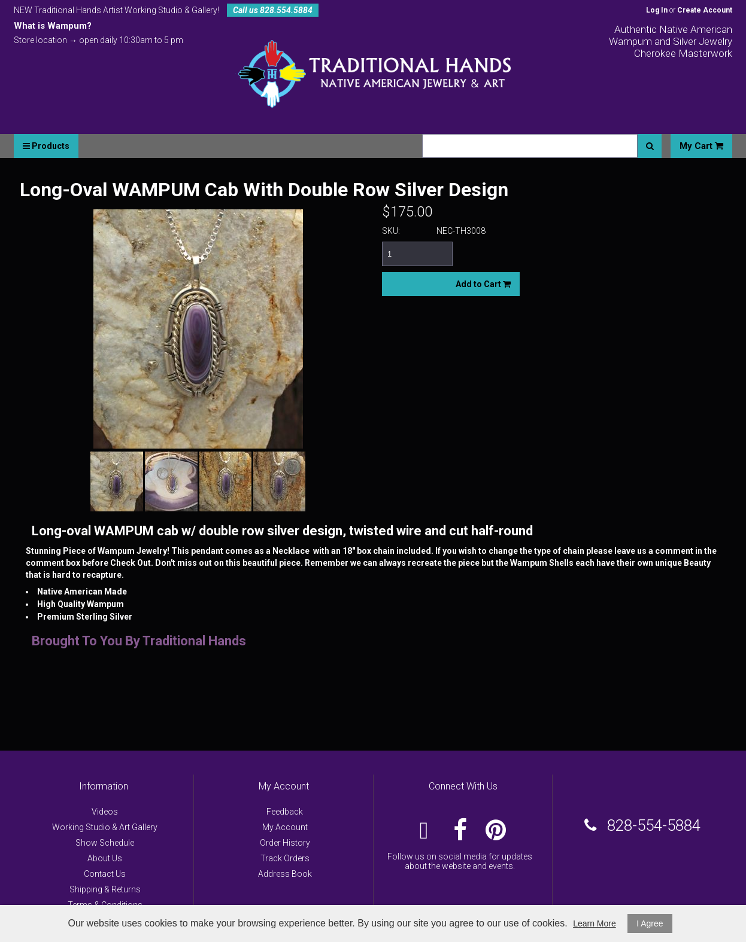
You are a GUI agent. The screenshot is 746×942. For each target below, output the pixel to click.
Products (46, 146)
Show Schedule (104, 843)
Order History (285, 843)
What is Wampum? (53, 25)
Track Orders (285, 858)
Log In (657, 10)
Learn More (594, 923)
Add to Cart (483, 284)
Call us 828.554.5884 (273, 10)
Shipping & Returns (105, 889)
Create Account (704, 10)
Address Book (285, 874)
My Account (285, 827)
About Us (104, 858)
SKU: (391, 231)
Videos (105, 811)
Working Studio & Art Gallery (104, 827)
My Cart (701, 146)
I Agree (649, 923)
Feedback (284, 811)
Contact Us (105, 874)
